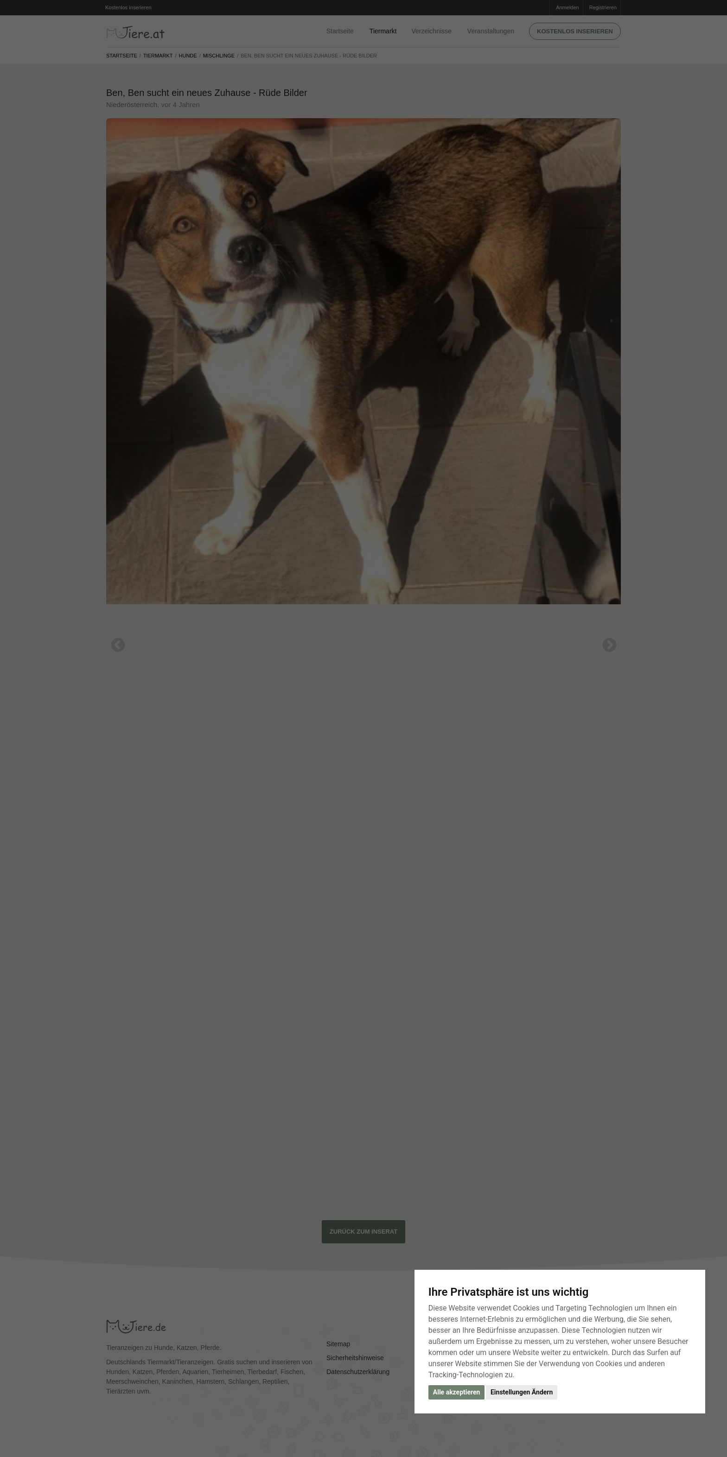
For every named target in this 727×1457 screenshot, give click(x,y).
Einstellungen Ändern (522, 1392)
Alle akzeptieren (456, 1392)
